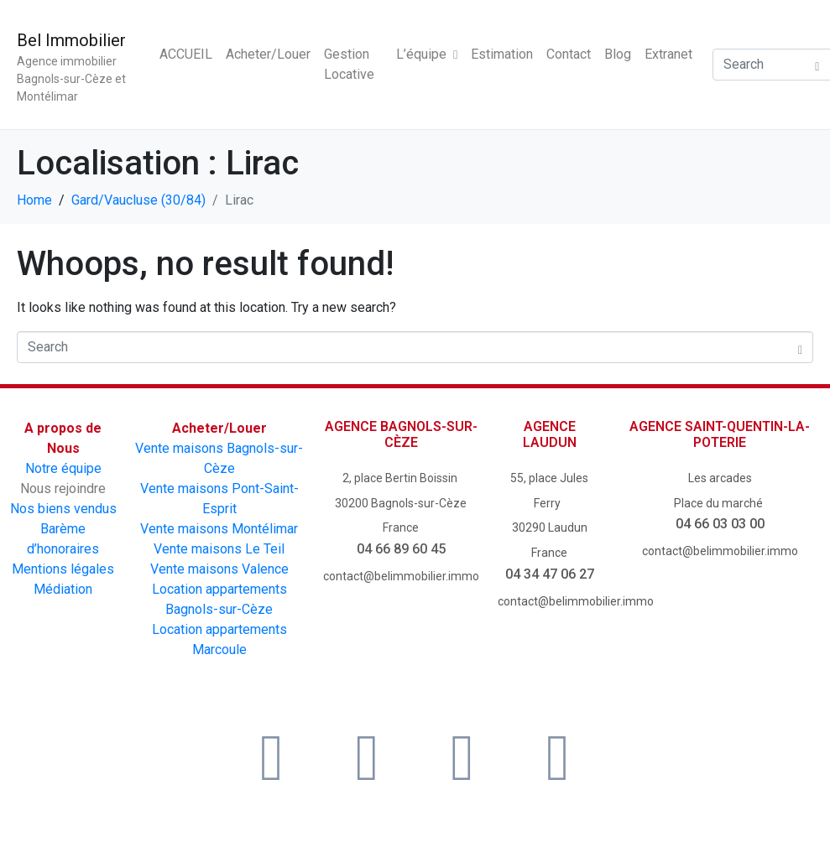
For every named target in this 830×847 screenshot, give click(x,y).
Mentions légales (63, 569)
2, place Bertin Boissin (401, 478)
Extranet (668, 54)
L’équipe (426, 54)
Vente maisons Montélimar (219, 529)
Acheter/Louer (268, 54)
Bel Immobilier (71, 40)
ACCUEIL (185, 54)
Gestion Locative (349, 64)
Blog (617, 54)
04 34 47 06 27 (549, 574)
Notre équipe (63, 468)
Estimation (502, 54)
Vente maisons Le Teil (219, 549)
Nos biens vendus (63, 509)
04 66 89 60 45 (401, 549)
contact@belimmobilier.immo (401, 576)
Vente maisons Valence (219, 569)
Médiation (63, 589)
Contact (568, 54)
